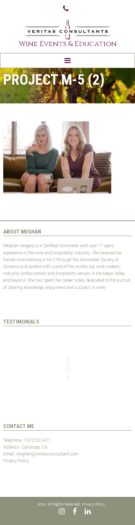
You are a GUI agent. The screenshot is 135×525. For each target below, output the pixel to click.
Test (7, 468)
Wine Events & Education (68, 44)
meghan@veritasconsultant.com (47, 454)
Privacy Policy (16, 460)
